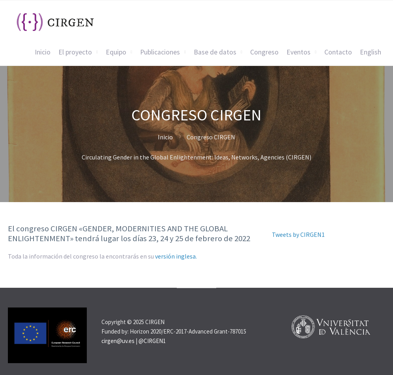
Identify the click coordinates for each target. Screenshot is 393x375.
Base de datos (215, 52)
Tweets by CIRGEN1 (298, 234)
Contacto (338, 52)
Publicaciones (160, 52)
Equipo (116, 52)
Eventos (298, 52)
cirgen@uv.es (118, 341)
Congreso (264, 52)
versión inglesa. (176, 256)
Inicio (43, 52)
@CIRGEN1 (152, 341)
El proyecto (75, 52)
